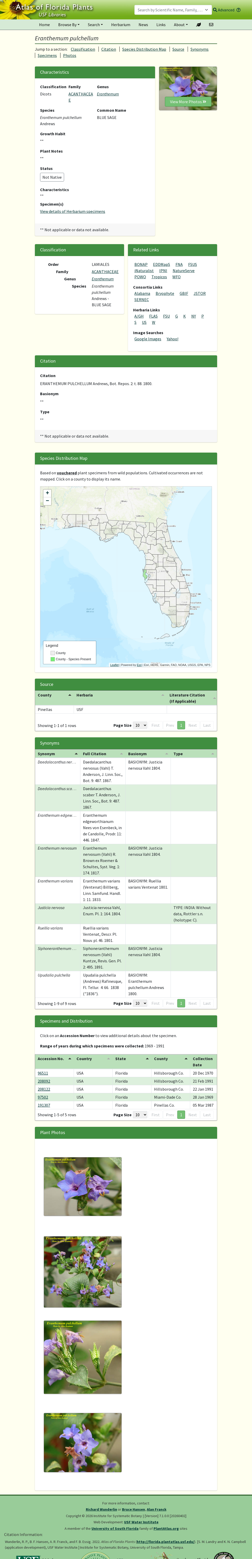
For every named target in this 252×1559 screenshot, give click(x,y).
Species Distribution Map (144, 49)
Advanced (223, 9)
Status (46, 168)
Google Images (147, 338)
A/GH (139, 316)
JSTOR (200, 293)
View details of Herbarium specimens (72, 211)
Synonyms (199, 49)
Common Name (111, 110)
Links (161, 24)
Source (178, 49)
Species (47, 110)
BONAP (141, 264)
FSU (166, 316)
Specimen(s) (52, 204)
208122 (44, 1089)
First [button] (155, 725)
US (144, 322)
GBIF (184, 293)
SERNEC (141, 299)
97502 (43, 1097)
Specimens (47, 55)
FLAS (153, 316)
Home (44, 24)
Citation (108, 49)
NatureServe (184, 270)
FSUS (192, 264)
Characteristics (54, 189)
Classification (83, 49)
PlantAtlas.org (166, 1528)
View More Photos (188, 101)
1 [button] (181, 725)
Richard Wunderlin (101, 1509)
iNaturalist (144, 270)
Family (74, 86)
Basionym (49, 393)
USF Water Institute (141, 1522)
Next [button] (192, 725)
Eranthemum (108, 93)
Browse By (67, 24)
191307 (44, 1105)
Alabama (142, 293)
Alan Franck (156, 1509)
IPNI (163, 270)
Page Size (122, 725)
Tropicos (159, 276)
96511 (43, 1073)
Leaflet (114, 664)
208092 (44, 1081)
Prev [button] (170, 725)
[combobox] (173, 10)
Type (44, 411)
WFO (176, 276)
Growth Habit (52, 133)
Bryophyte (165, 293)
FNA (179, 264)
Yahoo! (172, 338)
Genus (103, 86)
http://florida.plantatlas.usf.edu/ (165, 1541)
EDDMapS (161, 264)
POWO (140, 276)
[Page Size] (140, 725)
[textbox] (170, 10)
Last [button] (207, 725)
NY (193, 316)
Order (53, 264)
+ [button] (47, 493)
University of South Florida (115, 1528)
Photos (69, 55)
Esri (139, 664)
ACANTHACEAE (105, 271)
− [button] (47, 501)
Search (94, 24)
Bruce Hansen (133, 1509)
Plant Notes (51, 151)
